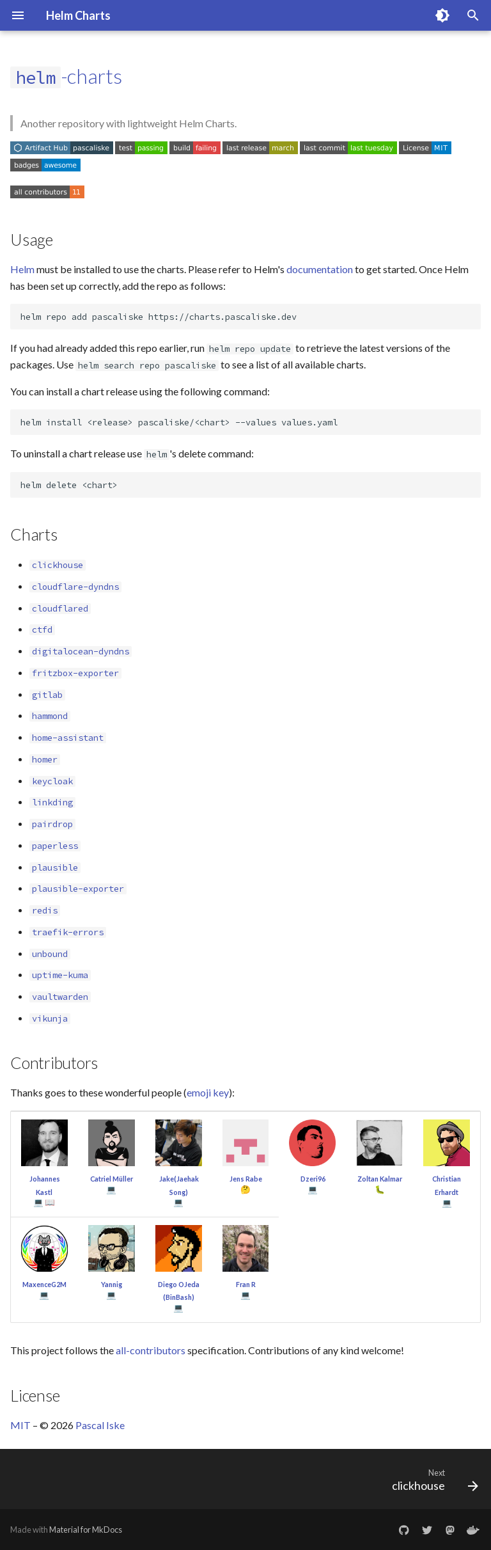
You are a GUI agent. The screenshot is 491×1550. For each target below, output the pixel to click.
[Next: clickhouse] (431, 1482)
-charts (66, 75)
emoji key (208, 1092)
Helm (22, 269)
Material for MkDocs (85, 1529)
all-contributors (150, 1350)
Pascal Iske (100, 1425)
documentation (319, 269)
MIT (20, 1425)
